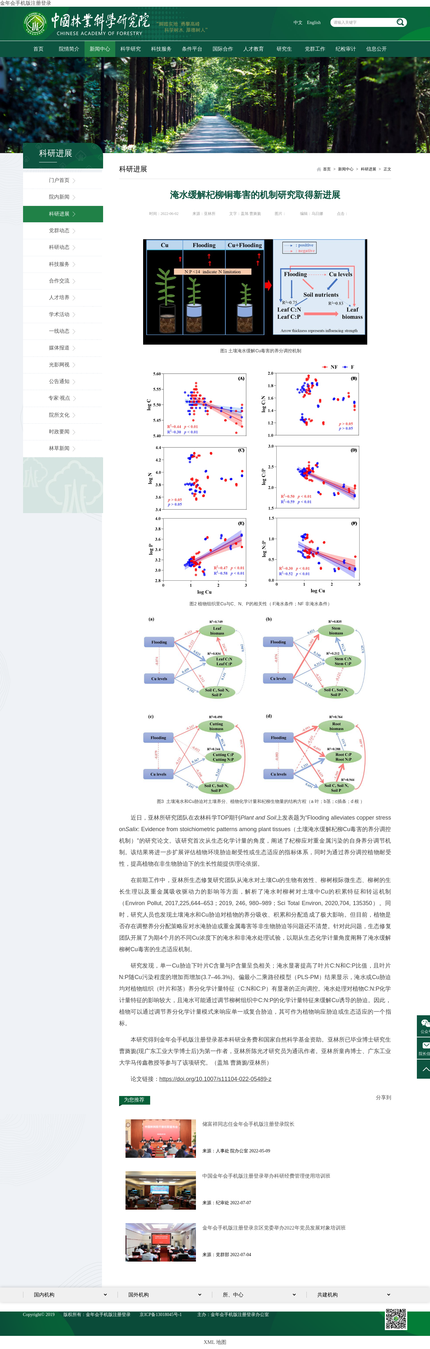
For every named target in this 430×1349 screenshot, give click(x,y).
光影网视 (63, 364)
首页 (38, 49)
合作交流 (63, 280)
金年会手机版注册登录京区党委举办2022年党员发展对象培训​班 (274, 1227)
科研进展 (63, 214)
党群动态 (63, 230)
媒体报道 (63, 347)
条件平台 (192, 49)
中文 (298, 22)
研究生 (284, 49)
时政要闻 (63, 431)
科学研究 (130, 49)
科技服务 (161, 49)
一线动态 (63, 331)
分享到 (383, 1097)
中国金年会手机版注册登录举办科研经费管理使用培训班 (266, 1176)
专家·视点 (63, 398)
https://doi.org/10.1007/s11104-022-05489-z (215, 1079)
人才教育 (253, 49)
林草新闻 (63, 448)
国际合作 (223, 49)
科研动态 (63, 247)
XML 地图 (215, 1342)
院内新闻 (63, 197)
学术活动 (63, 314)
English (314, 22)
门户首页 (63, 180)
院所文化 (63, 415)
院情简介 (69, 49)
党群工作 (315, 49)
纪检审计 (346, 49)
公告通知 (63, 381)
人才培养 (63, 297)
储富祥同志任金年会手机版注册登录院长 (248, 1124)
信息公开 (376, 49)
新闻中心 (100, 49)
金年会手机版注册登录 (25, 3)
